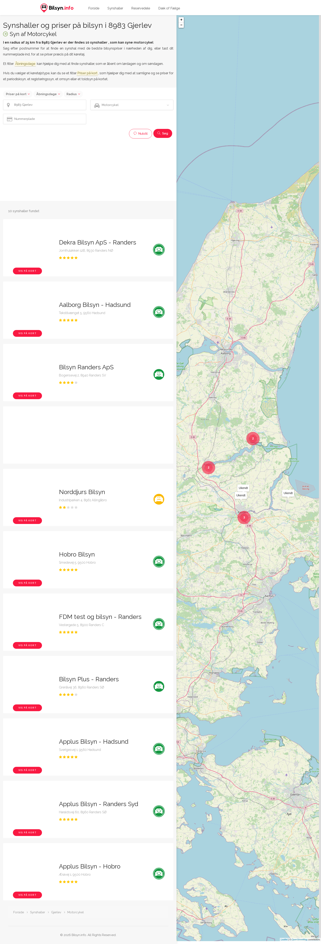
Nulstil (140, 133)
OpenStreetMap (300, 942)
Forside (93, 8)
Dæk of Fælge (169, 8)
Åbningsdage (46, 94)
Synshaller (115, 8)
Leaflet (284, 942)
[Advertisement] (88, 169)
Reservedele (140, 8)
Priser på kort (16, 94)
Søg (162, 133)
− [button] (181, 25)
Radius (72, 94)
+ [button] (181, 19)
